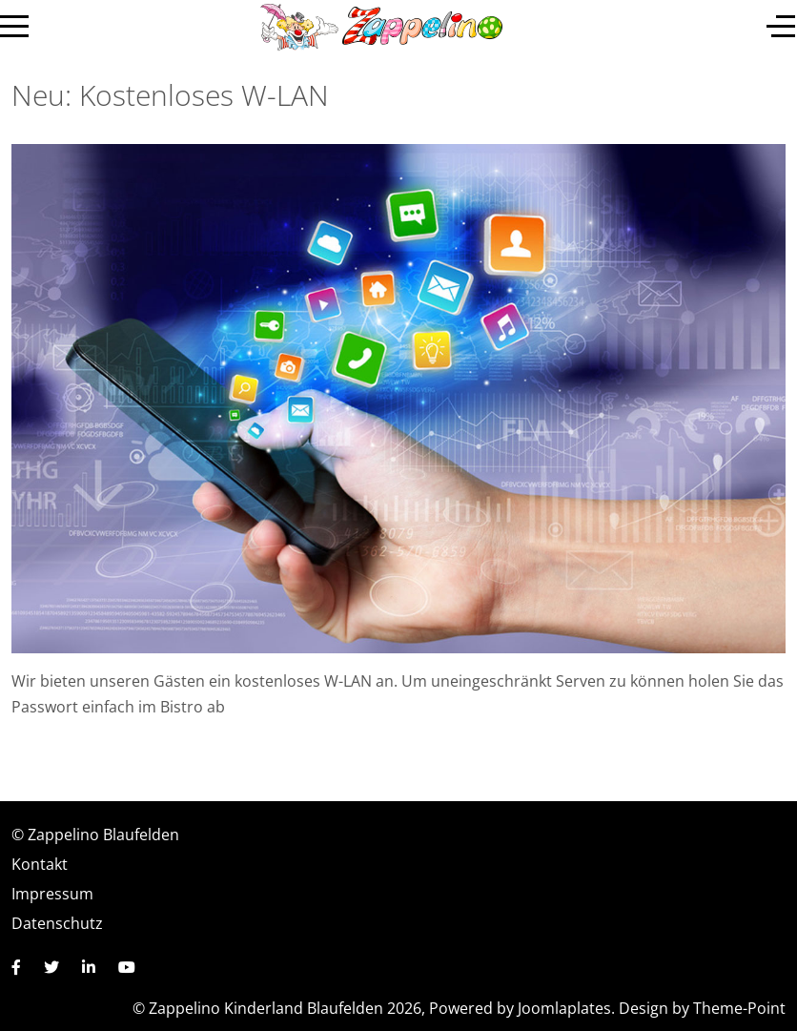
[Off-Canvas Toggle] (780, 26)
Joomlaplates (564, 1008)
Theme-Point (739, 1008)
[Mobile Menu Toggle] (14, 26)
